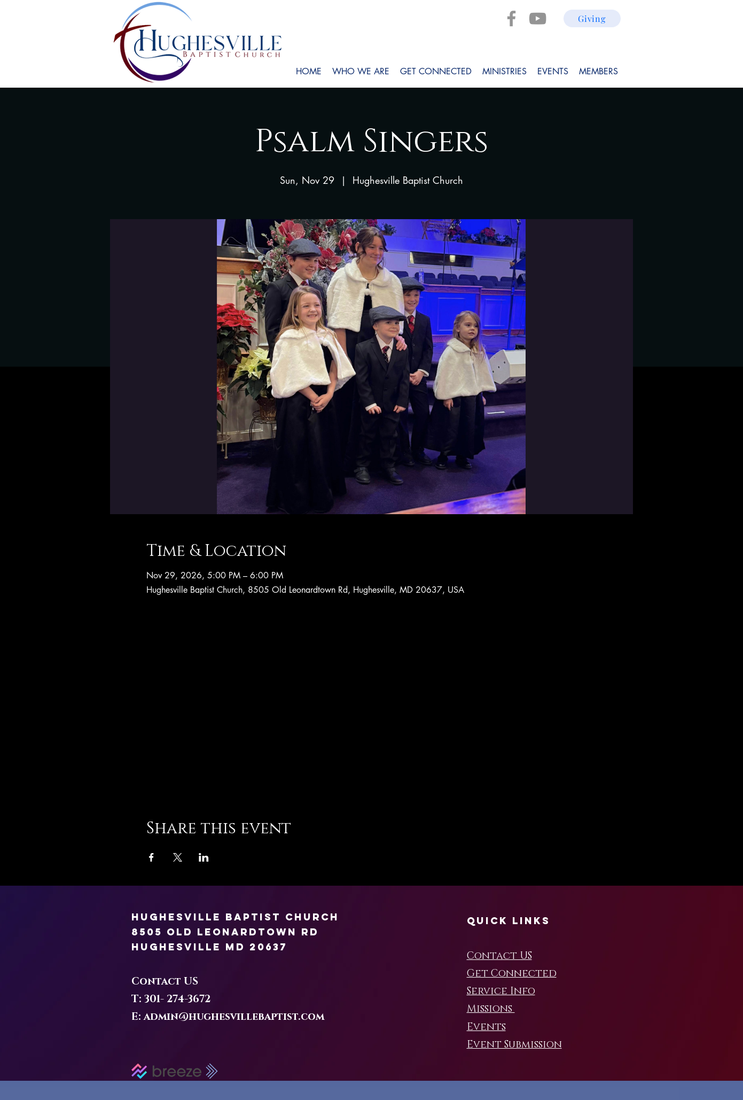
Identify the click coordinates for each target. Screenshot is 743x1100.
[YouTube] (537, 18)
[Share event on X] (178, 857)
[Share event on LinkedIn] (204, 857)
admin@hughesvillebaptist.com (234, 1017)
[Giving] (592, 18)
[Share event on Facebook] (151, 857)
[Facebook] (511, 18)
